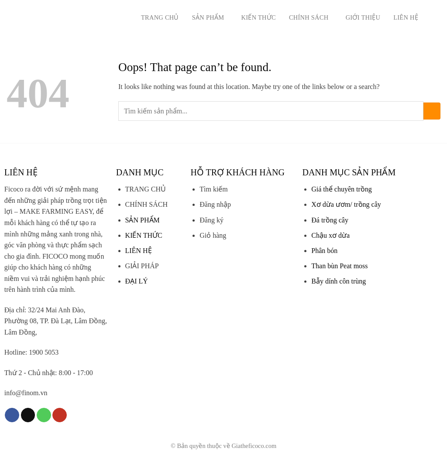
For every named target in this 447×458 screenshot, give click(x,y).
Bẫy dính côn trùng (338, 281)
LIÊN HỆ (138, 250)
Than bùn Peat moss (339, 266)
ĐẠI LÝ (136, 281)
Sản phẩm (210, 17)
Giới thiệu (363, 17)
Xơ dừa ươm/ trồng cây (346, 204)
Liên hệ (405, 17)
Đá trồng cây (329, 220)
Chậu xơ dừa (330, 235)
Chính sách (311, 17)
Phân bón (324, 250)
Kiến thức (258, 17)
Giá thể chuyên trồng (341, 189)
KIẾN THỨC (143, 235)
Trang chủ (160, 17)
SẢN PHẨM (142, 220)
